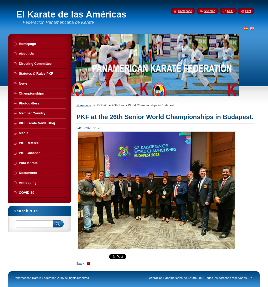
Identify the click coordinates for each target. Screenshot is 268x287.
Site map (209, 11)
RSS (230, 11)
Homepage (83, 105)
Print (248, 11)
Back (80, 264)
